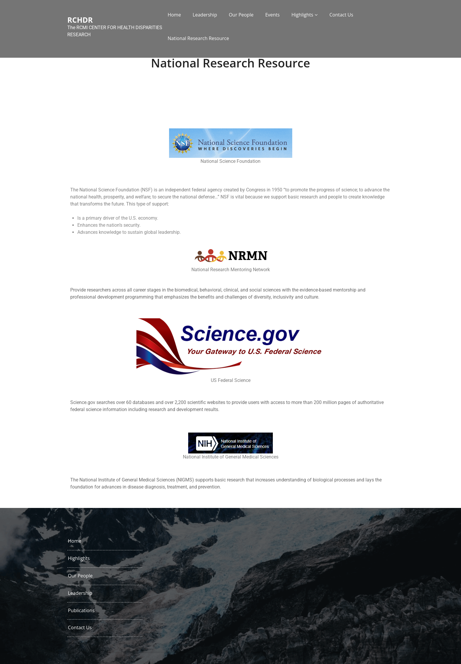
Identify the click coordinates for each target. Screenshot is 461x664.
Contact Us (341, 14)
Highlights (302, 14)
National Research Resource (198, 38)
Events (272, 14)
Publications (81, 610)
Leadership (205, 14)
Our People (241, 14)
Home (174, 14)
